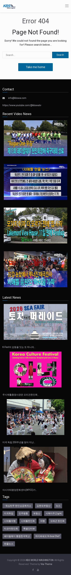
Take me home (35, 67)
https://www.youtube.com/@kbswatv (21, 105)
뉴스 (58, 505)
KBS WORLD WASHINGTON (39, 560)
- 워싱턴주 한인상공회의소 (17, 505)
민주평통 (23, 513)
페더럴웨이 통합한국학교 (17, 536)
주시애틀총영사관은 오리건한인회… (20, 394)
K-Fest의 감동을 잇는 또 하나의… (19, 347)
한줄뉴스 (8, 543)
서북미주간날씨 (54, 513)
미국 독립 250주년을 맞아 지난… (18, 442)
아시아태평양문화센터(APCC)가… (19, 490)
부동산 (36, 513)
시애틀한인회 (28, 521)
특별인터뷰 (29, 528)
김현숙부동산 (43, 505)
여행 (42, 521)
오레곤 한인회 (57, 521)
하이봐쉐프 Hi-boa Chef (47, 536)
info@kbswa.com (17, 98)
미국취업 (8, 513)
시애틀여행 (10, 521)
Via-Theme (46, 564)
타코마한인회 (11, 528)
